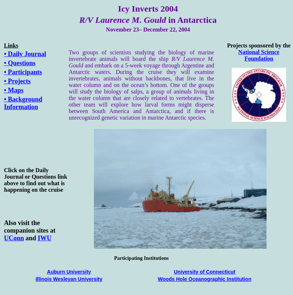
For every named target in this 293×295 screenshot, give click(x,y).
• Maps (14, 90)
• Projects (17, 81)
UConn (14, 238)
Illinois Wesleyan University (69, 279)
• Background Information (23, 103)
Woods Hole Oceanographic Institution (204, 279)
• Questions (20, 63)
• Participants (23, 72)
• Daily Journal (25, 54)
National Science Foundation (258, 55)
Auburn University (69, 272)
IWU (44, 238)
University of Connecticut (204, 272)
